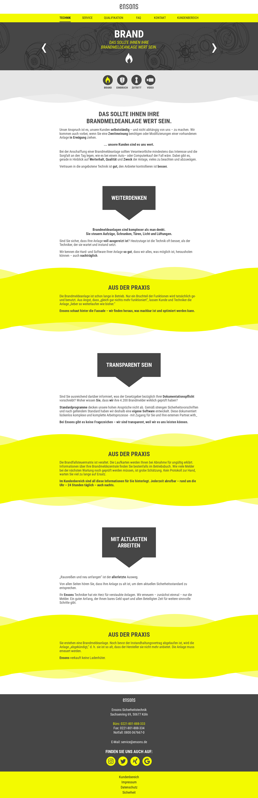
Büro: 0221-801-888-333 (129, 724)
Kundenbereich (187, 18)
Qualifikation (113, 18)
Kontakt (160, 18)
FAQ (139, 18)
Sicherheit (129, 792)
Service (87, 18)
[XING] (135, 761)
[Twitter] (123, 761)
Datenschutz (129, 787)
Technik (65, 18)
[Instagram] (111, 761)
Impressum (129, 782)
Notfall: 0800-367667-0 (129, 733)
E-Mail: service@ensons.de (129, 742)
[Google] (147, 761)
